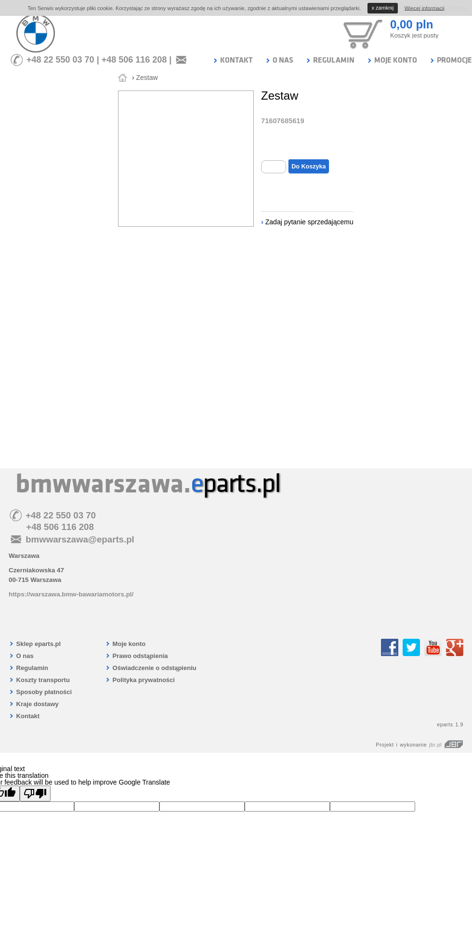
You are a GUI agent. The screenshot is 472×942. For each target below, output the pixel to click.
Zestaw (146, 77)
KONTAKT (232, 60)
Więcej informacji (425, 8)
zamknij (383, 8)
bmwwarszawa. (103, 484)
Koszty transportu (39, 680)
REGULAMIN (329, 60)
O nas (21, 655)
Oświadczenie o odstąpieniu (151, 667)
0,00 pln (411, 24)
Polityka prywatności (140, 680)
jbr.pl (446, 745)
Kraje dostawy (34, 704)
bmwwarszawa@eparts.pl (80, 539)
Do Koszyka (308, 166)
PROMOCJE (450, 60)
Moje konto (125, 643)
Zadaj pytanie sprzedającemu (309, 222)
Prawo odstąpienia (136, 655)
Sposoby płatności (40, 692)
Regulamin (28, 667)
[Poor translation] (35, 793)
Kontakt (24, 716)
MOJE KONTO (392, 60)
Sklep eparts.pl (35, 643)
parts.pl (235, 483)
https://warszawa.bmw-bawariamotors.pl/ (71, 594)
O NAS (279, 60)
